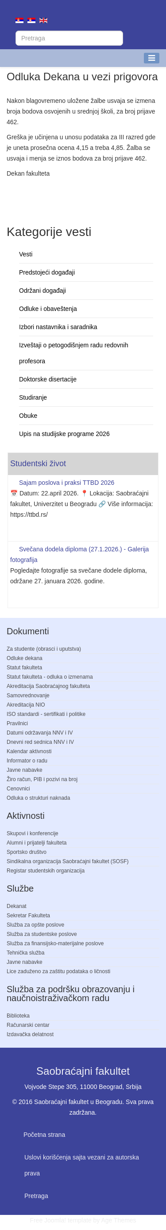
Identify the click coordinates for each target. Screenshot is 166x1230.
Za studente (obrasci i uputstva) (44, 649)
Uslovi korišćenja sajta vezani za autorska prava (81, 1165)
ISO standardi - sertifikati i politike (46, 714)
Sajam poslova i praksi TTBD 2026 (66, 482)
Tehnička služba (25, 953)
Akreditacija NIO (26, 705)
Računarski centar (28, 1025)
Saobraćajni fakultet (83, 1071)
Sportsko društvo (26, 852)
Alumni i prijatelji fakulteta (36, 843)
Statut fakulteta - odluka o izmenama (50, 677)
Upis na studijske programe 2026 (64, 433)
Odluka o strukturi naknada (38, 798)
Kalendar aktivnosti (29, 751)
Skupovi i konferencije (32, 833)
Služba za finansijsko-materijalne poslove (55, 943)
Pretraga (36, 1195)
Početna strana (44, 1134)
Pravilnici (17, 723)
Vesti (25, 254)
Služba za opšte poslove (35, 925)
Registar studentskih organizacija (46, 871)
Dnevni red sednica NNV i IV (40, 742)
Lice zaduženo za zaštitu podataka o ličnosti (58, 971)
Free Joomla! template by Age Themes (83, 1220)
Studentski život (38, 463)
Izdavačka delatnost (30, 1034)
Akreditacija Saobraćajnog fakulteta (48, 686)
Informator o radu (27, 761)
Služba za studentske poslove (42, 934)
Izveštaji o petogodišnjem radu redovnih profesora (73, 353)
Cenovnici (18, 789)
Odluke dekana (24, 658)
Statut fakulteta (24, 667)
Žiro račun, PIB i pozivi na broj (42, 779)
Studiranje (33, 397)
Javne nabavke (24, 770)
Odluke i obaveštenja (48, 308)
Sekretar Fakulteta (28, 915)
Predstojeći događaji (47, 272)
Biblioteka (18, 1016)
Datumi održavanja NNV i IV (40, 733)
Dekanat (17, 906)
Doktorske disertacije (48, 379)
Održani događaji (42, 290)
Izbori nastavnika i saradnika (58, 326)
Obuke (28, 415)
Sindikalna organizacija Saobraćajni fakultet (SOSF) (67, 861)
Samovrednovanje (28, 695)
